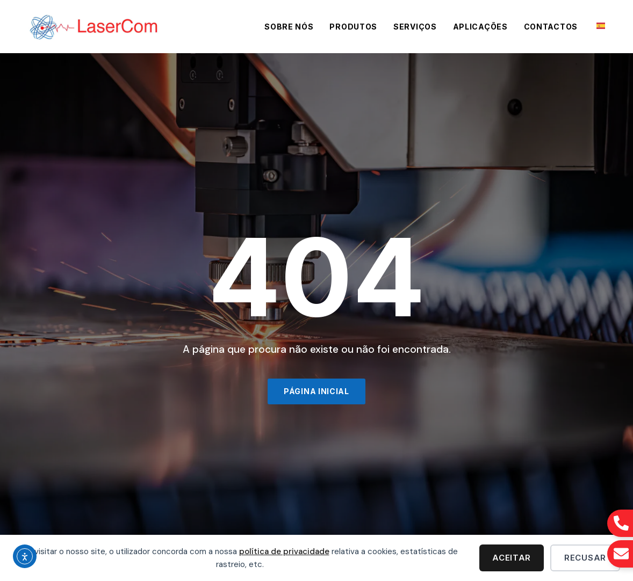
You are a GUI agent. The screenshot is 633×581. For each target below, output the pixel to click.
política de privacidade (284, 551)
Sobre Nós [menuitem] (288, 26)
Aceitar (511, 558)
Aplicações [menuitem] (480, 26)
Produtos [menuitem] (353, 26)
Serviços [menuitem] (415, 26)
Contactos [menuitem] (551, 26)
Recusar (585, 558)
